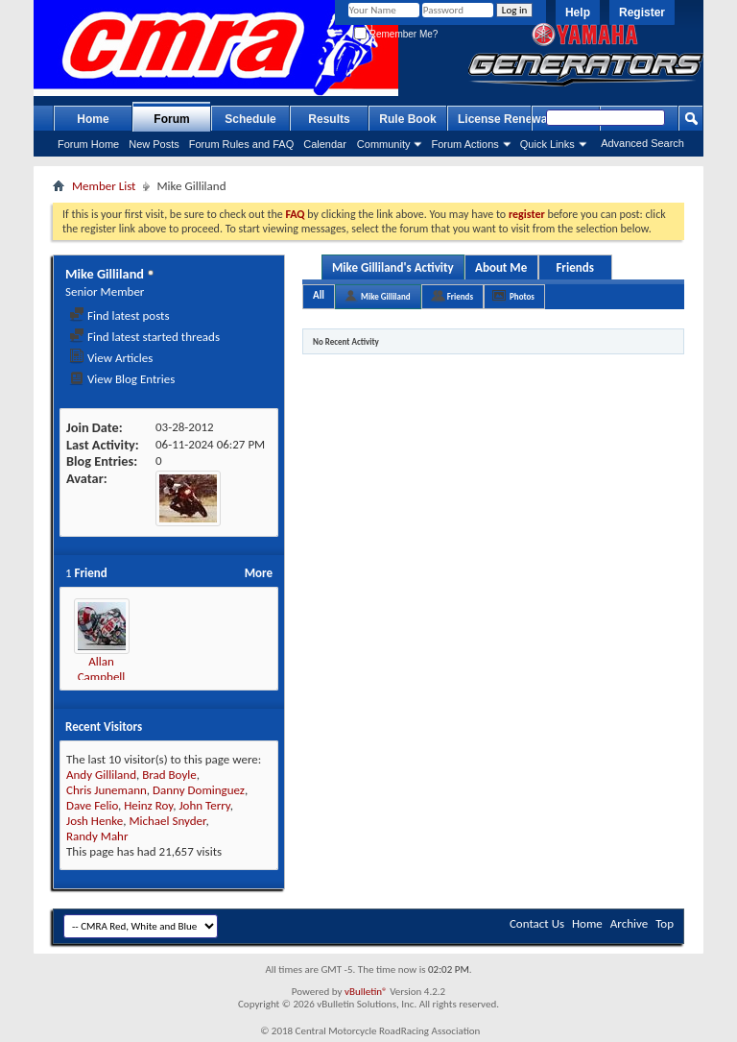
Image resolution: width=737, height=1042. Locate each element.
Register (642, 12)
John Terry (203, 805)
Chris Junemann (106, 790)
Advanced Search (642, 143)
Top (664, 923)
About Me (501, 267)
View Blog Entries (122, 379)
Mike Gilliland (386, 296)
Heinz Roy (148, 805)
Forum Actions (464, 144)
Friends (574, 267)
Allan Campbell (102, 669)
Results (328, 119)
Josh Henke (94, 820)
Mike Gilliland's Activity (393, 267)
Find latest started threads (144, 336)
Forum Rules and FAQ (241, 144)
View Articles (111, 358)
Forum (171, 119)
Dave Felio (92, 805)
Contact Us (537, 923)
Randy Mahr (97, 836)
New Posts (154, 144)
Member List (103, 186)
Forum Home (88, 144)
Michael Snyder (167, 820)
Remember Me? (396, 34)
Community (384, 144)
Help (577, 12)
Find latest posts (119, 315)
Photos (522, 296)
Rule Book (407, 119)
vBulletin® (366, 991)
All (318, 295)
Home (92, 119)
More (259, 573)
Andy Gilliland (101, 774)
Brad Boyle (169, 774)
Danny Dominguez (199, 790)
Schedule (250, 119)
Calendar (324, 144)
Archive (629, 923)
